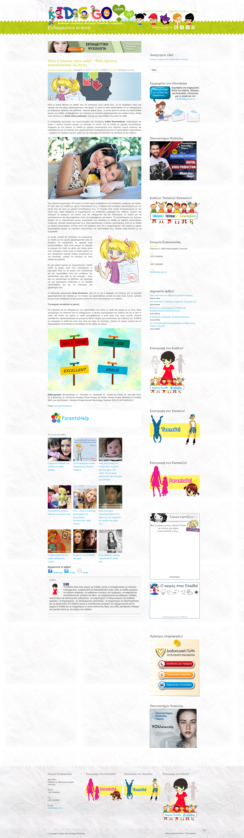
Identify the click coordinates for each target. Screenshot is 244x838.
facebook (56, 572)
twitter (70, 572)
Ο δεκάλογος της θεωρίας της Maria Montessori (169, 317)
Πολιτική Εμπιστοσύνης (174, 833)
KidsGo (148, 11)
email (83, 572)
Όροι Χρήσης (191, 833)
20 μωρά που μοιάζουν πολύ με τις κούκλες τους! (59, 512)
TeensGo (160, 11)
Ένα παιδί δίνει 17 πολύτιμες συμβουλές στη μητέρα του (173, 302)
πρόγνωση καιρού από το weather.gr (175, 617)
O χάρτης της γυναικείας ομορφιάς (84, 556)
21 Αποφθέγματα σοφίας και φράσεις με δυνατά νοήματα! (84, 466)
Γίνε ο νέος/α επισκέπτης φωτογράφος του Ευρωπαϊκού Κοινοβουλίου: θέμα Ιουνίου (84, 517)
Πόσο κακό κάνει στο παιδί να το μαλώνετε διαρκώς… (172, 295)
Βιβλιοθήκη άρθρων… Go (182, 11)
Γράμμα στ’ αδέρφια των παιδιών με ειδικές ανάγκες (58, 466)
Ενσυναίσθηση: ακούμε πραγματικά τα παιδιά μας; (109, 558)
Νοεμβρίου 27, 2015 (82, 70)
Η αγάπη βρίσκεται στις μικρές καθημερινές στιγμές (58, 558)
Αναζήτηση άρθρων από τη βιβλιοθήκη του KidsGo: (169, 59)
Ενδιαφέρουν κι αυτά (126, 70)
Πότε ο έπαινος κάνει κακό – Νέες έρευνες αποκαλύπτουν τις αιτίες (82, 63)
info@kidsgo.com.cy (185, 99)
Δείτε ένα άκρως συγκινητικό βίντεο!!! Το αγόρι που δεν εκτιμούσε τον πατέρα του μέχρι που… (110, 517)
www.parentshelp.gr (63, 406)
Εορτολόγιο (175, 577)
